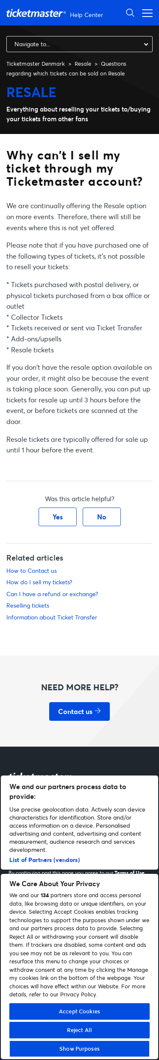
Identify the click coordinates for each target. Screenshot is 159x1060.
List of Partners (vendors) (44, 860)
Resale (83, 63)
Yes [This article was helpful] (58, 516)
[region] (79, 917)
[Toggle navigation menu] (145, 12)
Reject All (79, 1030)
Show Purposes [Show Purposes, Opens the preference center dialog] (79, 1048)
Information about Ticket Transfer (51, 617)
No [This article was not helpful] (101, 516)
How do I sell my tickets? (39, 582)
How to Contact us (31, 570)
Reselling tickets (27, 605)
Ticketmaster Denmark (35, 63)
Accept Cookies (79, 1011)
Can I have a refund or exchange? (52, 594)
